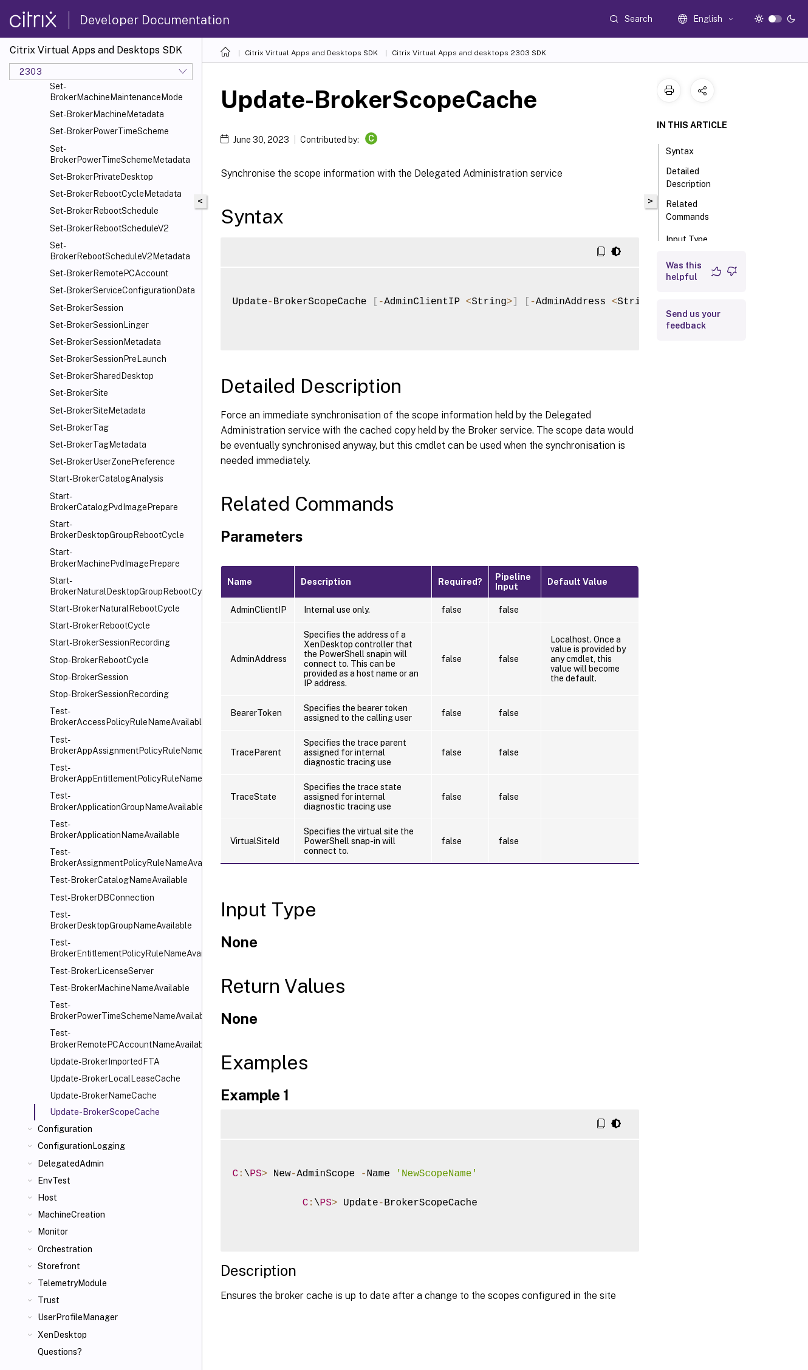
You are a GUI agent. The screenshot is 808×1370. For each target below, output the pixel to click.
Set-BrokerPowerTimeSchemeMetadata (120, 154)
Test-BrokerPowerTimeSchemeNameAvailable (123, 1010)
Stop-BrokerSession (89, 677)
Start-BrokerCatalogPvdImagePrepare (114, 501)
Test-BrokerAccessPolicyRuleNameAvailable (123, 716)
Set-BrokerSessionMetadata (105, 342)
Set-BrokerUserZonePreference (112, 461)
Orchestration (65, 1249)
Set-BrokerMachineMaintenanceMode (116, 91)
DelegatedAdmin (71, 1163)
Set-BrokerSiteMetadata (98, 410)
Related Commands (694, 210)
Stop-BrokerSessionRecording (109, 694)
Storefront (59, 1266)
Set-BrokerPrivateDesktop (101, 177)
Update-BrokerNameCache (103, 1095)
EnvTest (54, 1180)
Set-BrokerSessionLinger (99, 325)
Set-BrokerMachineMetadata (107, 114)
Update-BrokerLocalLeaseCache (115, 1078)
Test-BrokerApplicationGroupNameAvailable (123, 801)
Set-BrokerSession (86, 308)
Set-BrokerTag (79, 427)
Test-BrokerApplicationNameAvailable (115, 829)
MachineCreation (71, 1214)
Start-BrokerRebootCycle (100, 625)
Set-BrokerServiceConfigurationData (122, 290)
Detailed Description (695, 177)
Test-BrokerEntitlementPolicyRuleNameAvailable (123, 948)
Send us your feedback (693, 319)
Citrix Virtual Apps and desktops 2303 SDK (469, 53)
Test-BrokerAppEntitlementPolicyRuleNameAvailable (123, 773)
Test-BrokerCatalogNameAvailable (119, 880)
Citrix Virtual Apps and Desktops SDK (311, 53)
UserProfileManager (78, 1317)
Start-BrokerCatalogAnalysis (106, 478)
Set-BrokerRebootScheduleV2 (109, 228)
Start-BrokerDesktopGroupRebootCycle (117, 529)
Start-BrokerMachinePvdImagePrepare (115, 557)
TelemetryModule (72, 1283)
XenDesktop (62, 1335)
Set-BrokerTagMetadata (98, 444)
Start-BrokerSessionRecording (110, 642)
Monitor (53, 1231)
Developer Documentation (155, 20)
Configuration (65, 1129)
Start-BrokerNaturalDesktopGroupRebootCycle (123, 586)
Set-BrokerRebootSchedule (104, 211)
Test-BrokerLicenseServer (102, 971)
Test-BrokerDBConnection (102, 897)
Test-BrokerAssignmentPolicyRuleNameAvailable (123, 857)
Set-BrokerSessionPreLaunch (108, 359)
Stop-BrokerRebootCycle (99, 660)
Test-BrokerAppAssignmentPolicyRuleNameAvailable (123, 745)
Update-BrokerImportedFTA (105, 1061)
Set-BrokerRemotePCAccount (109, 273)
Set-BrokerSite (79, 393)
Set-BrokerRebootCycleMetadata (116, 194)
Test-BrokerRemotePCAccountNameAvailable (123, 1038)
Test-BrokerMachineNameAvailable (120, 988)
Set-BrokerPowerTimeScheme (109, 131)
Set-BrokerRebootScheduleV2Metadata (120, 250)
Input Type (693, 238)
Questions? (60, 1352)
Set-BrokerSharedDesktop (102, 376)
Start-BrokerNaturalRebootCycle (115, 608)
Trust (49, 1300)
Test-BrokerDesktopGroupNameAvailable (121, 920)
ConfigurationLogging (81, 1146)
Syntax (686, 150)
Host (47, 1197)
